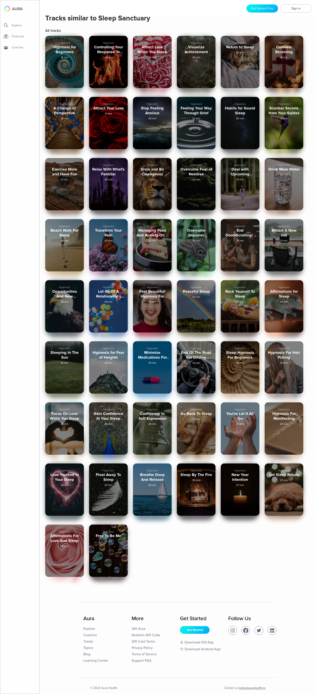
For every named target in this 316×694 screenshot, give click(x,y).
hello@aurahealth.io (252, 688)
